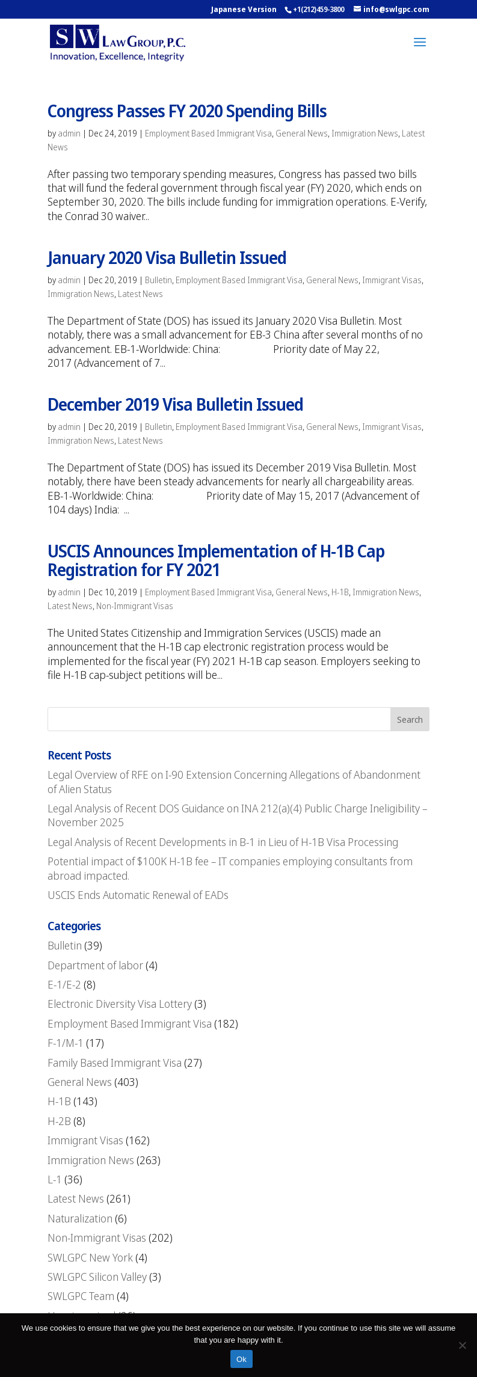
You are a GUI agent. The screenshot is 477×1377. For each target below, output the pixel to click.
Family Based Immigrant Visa (115, 1062)
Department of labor (95, 965)
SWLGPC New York (90, 1257)
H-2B (59, 1121)
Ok (241, 1359)
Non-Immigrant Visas (134, 606)
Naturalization (80, 1218)
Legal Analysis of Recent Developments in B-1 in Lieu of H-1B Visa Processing (223, 842)
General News (301, 133)
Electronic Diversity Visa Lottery (120, 1003)
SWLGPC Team (81, 1296)
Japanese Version (244, 9)
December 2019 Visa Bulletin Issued (175, 404)
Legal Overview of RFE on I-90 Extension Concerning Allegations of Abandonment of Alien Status (234, 781)
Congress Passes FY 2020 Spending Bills (187, 110)
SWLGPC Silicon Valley (97, 1276)
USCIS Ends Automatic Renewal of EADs (138, 895)
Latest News (140, 293)
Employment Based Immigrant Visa (208, 133)
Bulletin (158, 280)
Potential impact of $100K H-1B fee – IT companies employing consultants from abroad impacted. (230, 868)
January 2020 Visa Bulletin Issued (167, 257)
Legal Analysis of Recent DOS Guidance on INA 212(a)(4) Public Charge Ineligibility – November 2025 (237, 815)
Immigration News (364, 133)
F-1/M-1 (66, 1042)
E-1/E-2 (64, 984)
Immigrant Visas (392, 280)
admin (69, 133)
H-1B (340, 592)
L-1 (55, 1179)
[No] (462, 1345)
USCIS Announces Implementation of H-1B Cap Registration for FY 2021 (216, 560)
